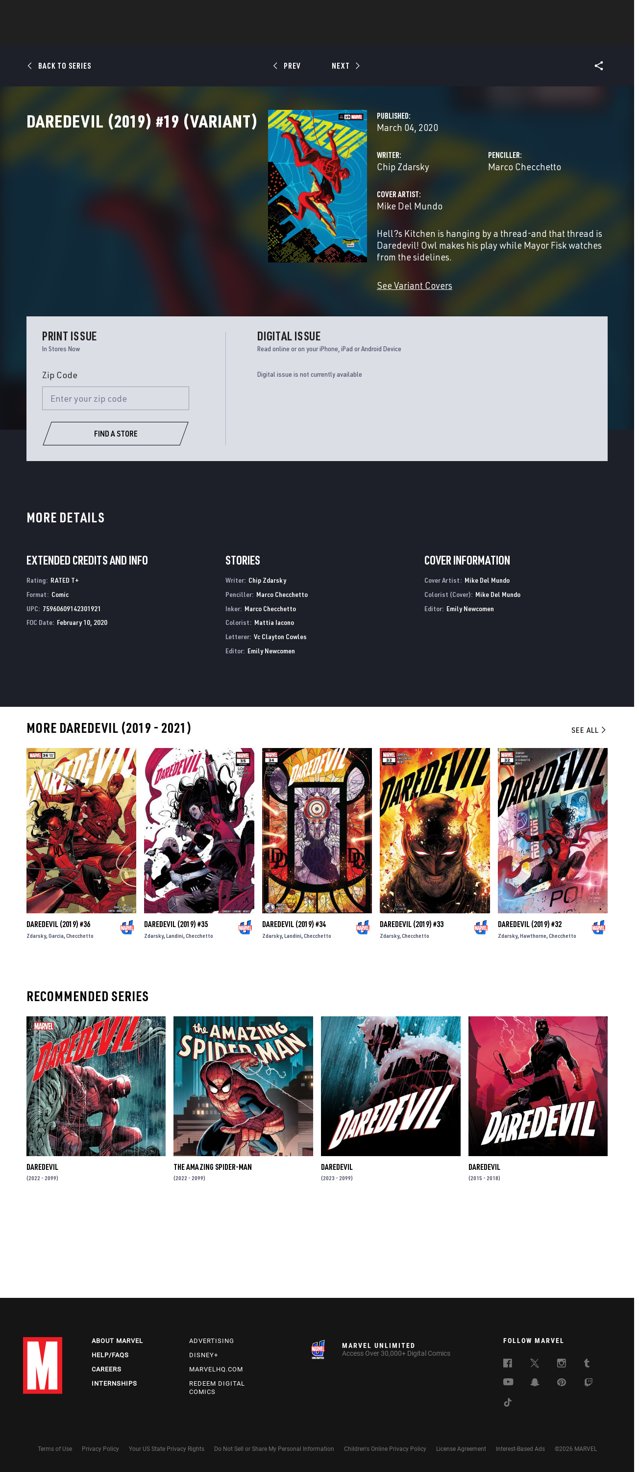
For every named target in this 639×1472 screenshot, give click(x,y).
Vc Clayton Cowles (280, 718)
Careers (107, 1369)
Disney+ (203, 1355)
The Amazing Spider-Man (212, 1249)
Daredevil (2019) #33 (411, 1006)
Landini (174, 1017)
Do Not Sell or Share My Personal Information (274, 1449)
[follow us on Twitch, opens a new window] (588, 1384)
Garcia (56, 1017)
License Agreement (461, 1449)
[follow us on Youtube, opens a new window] (508, 1383)
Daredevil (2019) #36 (58, 1006)
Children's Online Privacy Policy (385, 1449)
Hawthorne (533, 1017)
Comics (208, 34)
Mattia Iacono (274, 704)
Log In (59, 12)
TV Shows (346, 34)
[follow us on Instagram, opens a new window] (561, 1364)
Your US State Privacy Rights (166, 1449)
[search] (598, 12)
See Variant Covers (245, 316)
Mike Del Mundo (240, 249)
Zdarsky (36, 1017)
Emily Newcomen (271, 732)
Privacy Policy (100, 1449)
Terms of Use (55, 1449)
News (171, 34)
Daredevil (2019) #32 (530, 1006)
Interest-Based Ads (520, 1449)
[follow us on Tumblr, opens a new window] (587, 1364)
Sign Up (90, 12)
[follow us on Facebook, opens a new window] (507, 1364)
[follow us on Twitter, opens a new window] (534, 1364)
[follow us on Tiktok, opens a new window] (507, 1404)
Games (388, 34)
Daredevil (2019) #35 (176, 1006)
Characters (256, 34)
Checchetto (80, 1017)
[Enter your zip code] (116, 480)
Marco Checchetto (440, 209)
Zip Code (59, 456)
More (462, 34)
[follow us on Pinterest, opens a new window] (561, 1383)
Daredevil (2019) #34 (294, 1006)
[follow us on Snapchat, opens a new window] (535, 1384)
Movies (303, 34)
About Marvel (117, 1340)
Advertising (211, 1340)
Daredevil (42, 1249)
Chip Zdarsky (234, 209)
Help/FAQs (110, 1355)
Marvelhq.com (216, 1369)
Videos (426, 34)
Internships (114, 1383)
